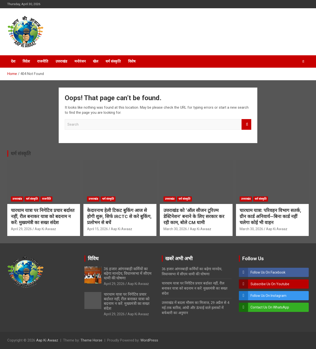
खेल (95, 61)
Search (246, 124)
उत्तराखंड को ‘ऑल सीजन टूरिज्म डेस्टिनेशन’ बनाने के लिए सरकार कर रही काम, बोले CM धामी (193, 216)
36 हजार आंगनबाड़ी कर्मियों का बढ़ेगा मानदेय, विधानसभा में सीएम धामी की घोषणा (128, 273)
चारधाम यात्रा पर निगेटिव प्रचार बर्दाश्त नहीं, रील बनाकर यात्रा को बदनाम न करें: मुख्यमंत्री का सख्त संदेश (42, 216)
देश (13, 61)
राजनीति (42, 61)
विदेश (26, 61)
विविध (93, 258)
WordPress (149, 340)
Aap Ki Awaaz (45, 229)
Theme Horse (91, 340)
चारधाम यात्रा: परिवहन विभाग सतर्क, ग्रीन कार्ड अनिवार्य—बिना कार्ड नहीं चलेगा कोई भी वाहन (270, 216)
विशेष (132, 61)
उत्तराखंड (61, 61)
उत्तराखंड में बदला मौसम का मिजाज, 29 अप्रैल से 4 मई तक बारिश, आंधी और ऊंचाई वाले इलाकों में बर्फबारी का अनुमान (195, 307)
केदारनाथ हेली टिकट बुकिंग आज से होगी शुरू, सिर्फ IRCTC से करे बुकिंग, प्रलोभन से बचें (119, 216)
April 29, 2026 (21, 229)
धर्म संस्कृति (113, 61)
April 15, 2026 (97, 229)
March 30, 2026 (175, 229)
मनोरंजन (80, 61)
